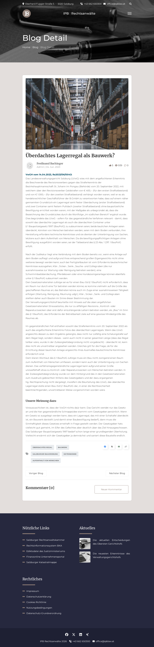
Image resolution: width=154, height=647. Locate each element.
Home (26, 47)
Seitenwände (70, 454)
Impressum (32, 591)
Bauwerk (62, 447)
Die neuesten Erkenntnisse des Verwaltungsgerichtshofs (111, 555)
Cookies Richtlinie (36, 602)
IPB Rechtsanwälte (79, 13)
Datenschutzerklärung (38, 596)
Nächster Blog (117, 473)
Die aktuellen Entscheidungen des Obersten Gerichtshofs (111, 542)
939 (119, 165)
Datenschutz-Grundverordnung (43, 613)
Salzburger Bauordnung (45, 454)
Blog (35, 47)
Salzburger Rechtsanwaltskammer (45, 540)
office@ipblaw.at (114, 3)
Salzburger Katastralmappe (41, 562)
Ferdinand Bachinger (50, 163)
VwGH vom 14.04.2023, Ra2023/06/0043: (49, 174)
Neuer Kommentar (111, 489)
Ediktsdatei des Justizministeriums (45, 551)
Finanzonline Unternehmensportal (45, 556)
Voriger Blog (36, 473)
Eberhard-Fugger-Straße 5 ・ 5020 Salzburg (48, 3)
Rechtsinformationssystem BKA (44, 545)
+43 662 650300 (91, 3)
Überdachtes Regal (42, 447)
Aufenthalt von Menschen (46, 460)
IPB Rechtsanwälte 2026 (53, 641)
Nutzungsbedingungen (39, 607)
